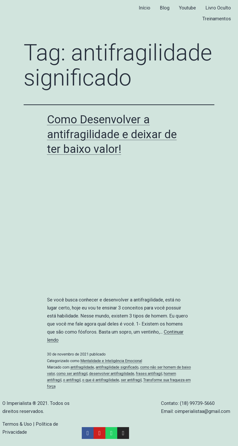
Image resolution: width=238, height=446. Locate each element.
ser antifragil (131, 380)
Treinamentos (216, 18)
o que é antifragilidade (100, 380)
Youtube (187, 8)
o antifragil (72, 380)
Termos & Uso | (19, 424)
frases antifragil (149, 373)
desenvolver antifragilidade (111, 373)
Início (144, 8)
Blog (164, 8)
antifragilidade (82, 367)
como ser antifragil (71, 373)
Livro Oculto (218, 8)
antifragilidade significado (117, 367)
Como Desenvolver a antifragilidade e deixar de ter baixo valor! (112, 134)
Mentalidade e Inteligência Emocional (111, 361)
